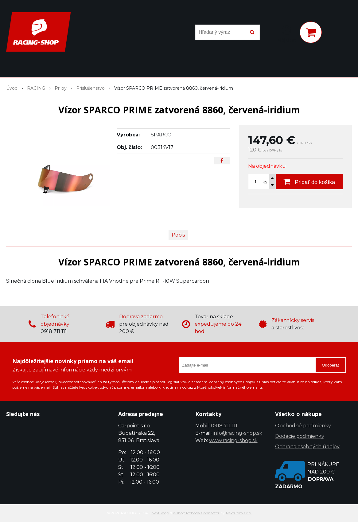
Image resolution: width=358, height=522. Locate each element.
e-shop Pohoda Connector (196, 513)
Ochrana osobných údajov (307, 446)
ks (265, 182)
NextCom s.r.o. (239, 513)
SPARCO (161, 135)
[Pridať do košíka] (309, 181)
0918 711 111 (224, 426)
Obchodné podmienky (303, 426)
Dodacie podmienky (299, 436)
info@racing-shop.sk (237, 433)
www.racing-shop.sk (233, 440)
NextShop (160, 513)
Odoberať (330, 365)
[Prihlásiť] (286, 33)
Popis (178, 235)
